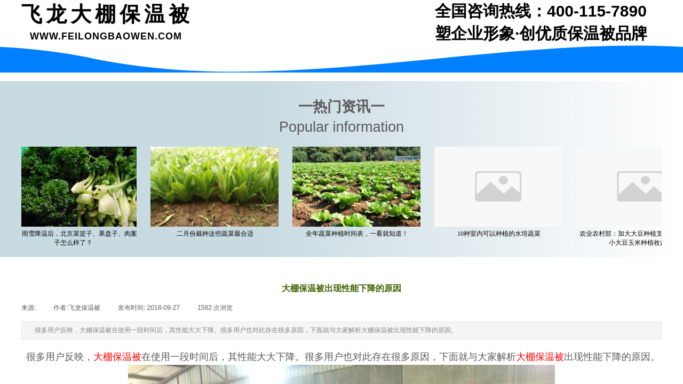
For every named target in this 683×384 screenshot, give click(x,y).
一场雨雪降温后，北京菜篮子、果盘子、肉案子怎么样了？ (76, 238)
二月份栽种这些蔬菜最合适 (217, 233)
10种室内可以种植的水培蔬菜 (501, 233)
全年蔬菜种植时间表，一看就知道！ (359, 233)
